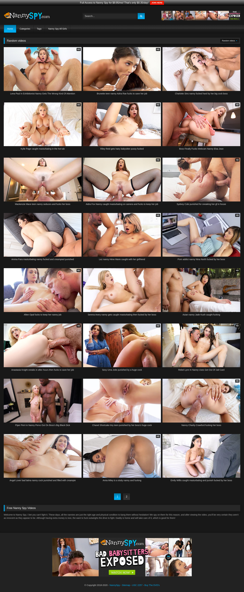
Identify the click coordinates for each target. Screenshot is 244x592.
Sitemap (126, 585)
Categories (25, 29)
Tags (39, 29)
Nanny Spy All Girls (57, 29)
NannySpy (115, 585)
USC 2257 (137, 585)
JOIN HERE (157, 3)
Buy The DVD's (152, 585)
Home (10, 29)
